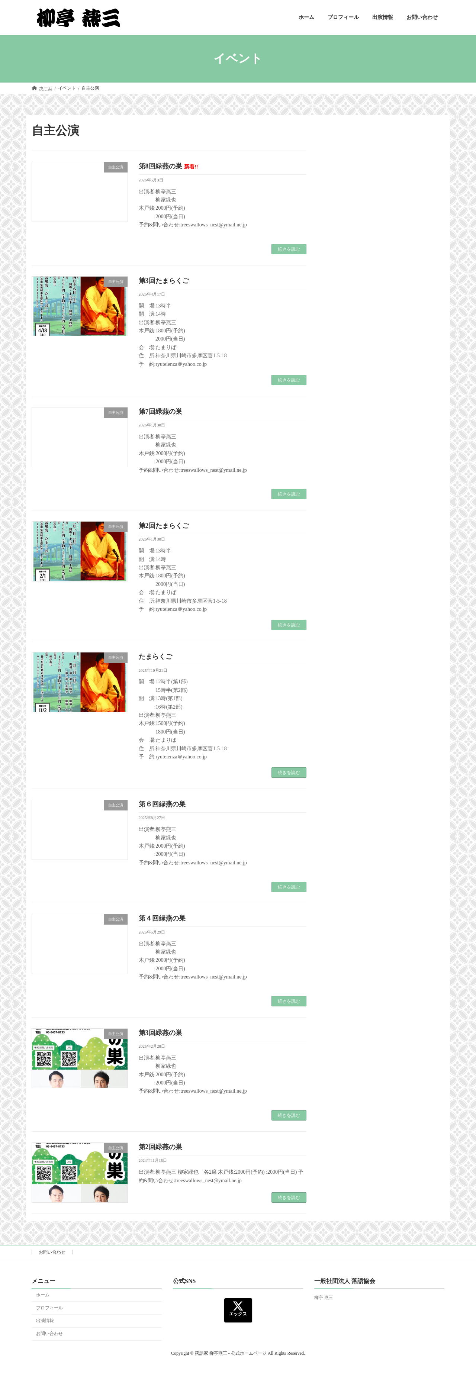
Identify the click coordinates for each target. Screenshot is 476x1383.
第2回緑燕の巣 (160, 1147)
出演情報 (45, 1320)
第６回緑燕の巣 (162, 804)
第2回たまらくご (164, 525)
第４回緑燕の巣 (162, 918)
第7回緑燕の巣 (160, 411)
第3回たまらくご (164, 280)
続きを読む (289, 249)
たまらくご (155, 656)
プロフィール (49, 1307)
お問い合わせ (52, 1252)
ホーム (42, 1294)
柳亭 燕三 (323, 1297)
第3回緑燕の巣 (160, 1033)
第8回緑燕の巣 (168, 166)
